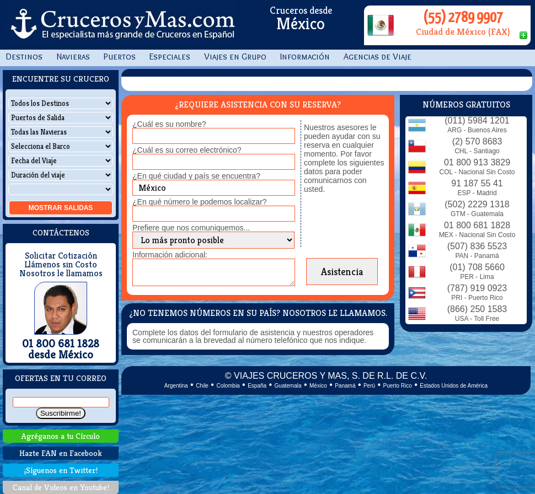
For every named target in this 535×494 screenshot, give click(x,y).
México (318, 386)
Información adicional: (169, 255)
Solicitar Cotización (61, 255)
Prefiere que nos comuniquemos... (191, 228)
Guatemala (288, 386)
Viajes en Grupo (235, 56)
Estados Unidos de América (454, 386)
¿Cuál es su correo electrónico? (187, 150)
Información (305, 56)
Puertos (120, 56)
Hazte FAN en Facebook (60, 453)
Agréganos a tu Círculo (61, 436)
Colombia (227, 386)
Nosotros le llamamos (61, 273)
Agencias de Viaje (377, 56)
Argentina (176, 386)
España (257, 386)
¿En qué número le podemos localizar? (199, 202)
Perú (369, 386)
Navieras (73, 56)
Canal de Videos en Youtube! (61, 487)
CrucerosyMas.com (121, 25)
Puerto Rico (397, 386)
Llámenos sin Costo (60, 264)
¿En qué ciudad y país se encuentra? (196, 176)
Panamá (345, 386)
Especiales (169, 56)
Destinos (24, 56)
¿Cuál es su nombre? (169, 124)
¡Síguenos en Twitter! (61, 470)
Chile (202, 386)
